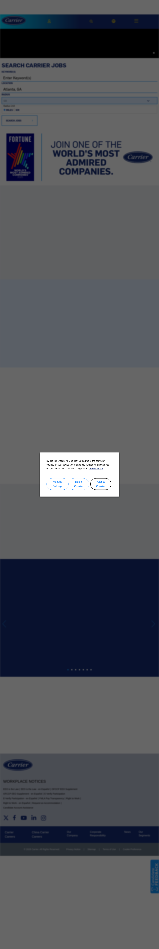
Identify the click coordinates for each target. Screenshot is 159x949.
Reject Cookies (78, 484)
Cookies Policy (96, 468)
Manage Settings (57, 484)
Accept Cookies (100, 484)
